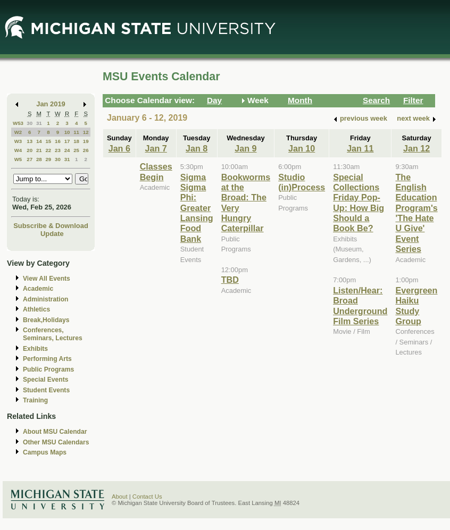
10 (67, 132)
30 (29, 123)
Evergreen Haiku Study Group (416, 305)
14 (39, 141)
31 (39, 123)
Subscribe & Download (50, 226)
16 (58, 141)
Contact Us (147, 496)
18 (76, 141)
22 (48, 150)
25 (76, 150)
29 (48, 159)
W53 (18, 123)
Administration (45, 299)
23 (58, 150)
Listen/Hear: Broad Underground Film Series (360, 305)
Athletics (36, 309)
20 (29, 150)
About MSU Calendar (55, 431)
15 (48, 141)
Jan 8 (196, 148)
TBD (230, 279)
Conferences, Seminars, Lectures (52, 334)
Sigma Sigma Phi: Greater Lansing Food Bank (196, 207)
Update (52, 234)
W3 (18, 141)
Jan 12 (416, 148)
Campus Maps (44, 452)
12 (86, 132)
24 (67, 150)
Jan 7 (156, 148)
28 (39, 159)
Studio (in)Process (301, 182)
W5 (18, 159)
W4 (18, 150)
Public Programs (48, 369)
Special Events (45, 379)
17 (67, 141)
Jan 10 (301, 148)
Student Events (46, 390)
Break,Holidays (46, 320)
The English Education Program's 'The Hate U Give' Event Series (416, 213)
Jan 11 (360, 148)
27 (29, 159)
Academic (38, 288)
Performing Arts (47, 359)
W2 (18, 132)
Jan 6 (119, 148)
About (120, 496)
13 (29, 141)
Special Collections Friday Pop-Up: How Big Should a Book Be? (358, 202)
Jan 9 (245, 148)
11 (76, 132)
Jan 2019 (50, 104)
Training (35, 400)
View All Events (46, 278)
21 (39, 150)
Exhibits (35, 348)
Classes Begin (156, 171)
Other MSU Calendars (56, 442)
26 (86, 150)
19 (86, 141)
